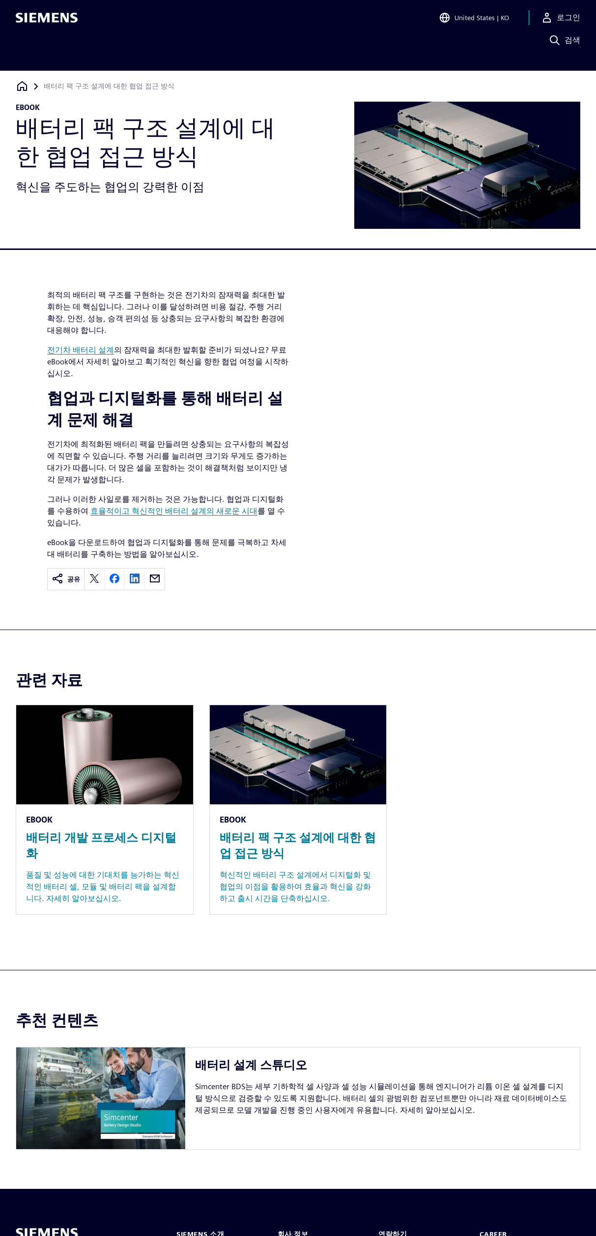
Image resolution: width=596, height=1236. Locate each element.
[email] (155, 579)
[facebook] (114, 579)
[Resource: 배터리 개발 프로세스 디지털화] (105, 810)
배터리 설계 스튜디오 (251, 1065)
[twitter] (94, 579)
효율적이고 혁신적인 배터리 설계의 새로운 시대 (173, 511)
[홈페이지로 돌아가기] (22, 86)
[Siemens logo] (47, 22)
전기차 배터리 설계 (80, 350)
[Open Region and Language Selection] (474, 21)
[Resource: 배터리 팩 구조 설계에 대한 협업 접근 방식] (298, 810)
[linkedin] (134, 579)
